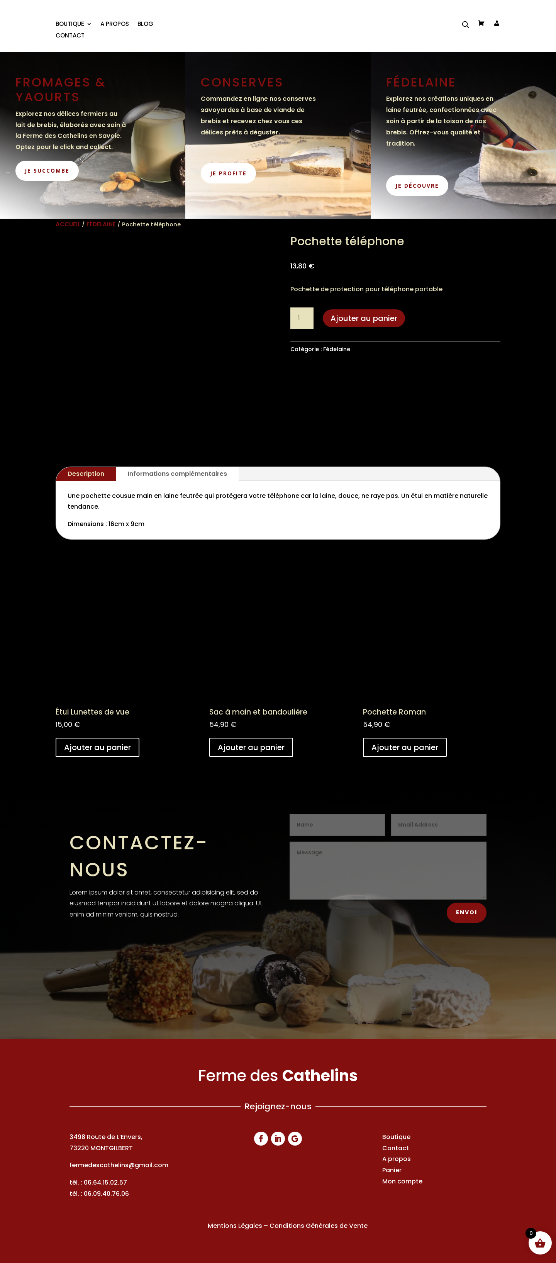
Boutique (396, 1136)
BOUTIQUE (70, 24)
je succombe (47, 170)
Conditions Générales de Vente (319, 1225)
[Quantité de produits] (302, 318)
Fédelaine (101, 224)
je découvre (417, 185)
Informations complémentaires (177, 473)
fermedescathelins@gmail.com (119, 1165)
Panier (392, 1170)
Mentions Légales (235, 1225)
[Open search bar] (466, 24)
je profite (228, 173)
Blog (145, 24)
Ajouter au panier (364, 318)
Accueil (68, 224)
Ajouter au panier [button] (97, 747)
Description (86, 473)
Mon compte (402, 1181)
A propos (114, 24)
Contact (70, 36)
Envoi (466, 912)
